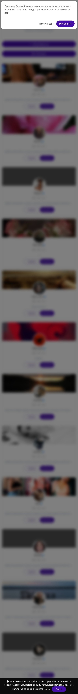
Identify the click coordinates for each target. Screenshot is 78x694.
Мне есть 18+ (65, 23)
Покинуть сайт (46, 23)
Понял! (59, 689)
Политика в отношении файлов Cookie (31, 689)
